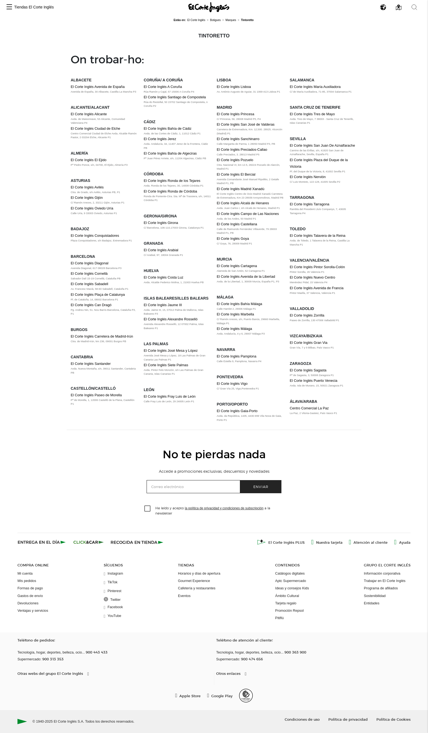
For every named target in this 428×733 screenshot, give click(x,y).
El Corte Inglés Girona (161, 223)
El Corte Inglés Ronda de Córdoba (170, 191)
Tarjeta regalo (285, 603)
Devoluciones (27, 603)
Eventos (184, 596)
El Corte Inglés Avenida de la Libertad (246, 276)
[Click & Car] (88, 542)
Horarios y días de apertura (199, 573)
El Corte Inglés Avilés (87, 187)
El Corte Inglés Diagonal (89, 263)
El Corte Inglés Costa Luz (163, 277)
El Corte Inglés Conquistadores (95, 236)
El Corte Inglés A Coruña (163, 87)
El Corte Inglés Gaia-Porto (237, 411)
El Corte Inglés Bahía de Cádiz (168, 128)
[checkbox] (147, 509)
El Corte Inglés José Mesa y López (171, 350)
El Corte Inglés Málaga (234, 329)
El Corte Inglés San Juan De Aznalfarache (322, 145)
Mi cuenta (24, 573)
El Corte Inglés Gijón (87, 198)
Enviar (260, 486)
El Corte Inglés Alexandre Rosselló (171, 319)
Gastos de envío (30, 596)
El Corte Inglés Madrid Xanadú (240, 189)
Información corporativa (382, 573)
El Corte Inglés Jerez (160, 139)
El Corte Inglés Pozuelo (235, 160)
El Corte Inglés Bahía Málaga (239, 304)
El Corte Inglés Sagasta (308, 370)
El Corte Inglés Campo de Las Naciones (248, 214)
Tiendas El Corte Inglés (34, 7)
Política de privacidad (348, 719)
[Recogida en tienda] (137, 542)
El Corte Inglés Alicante (89, 114)
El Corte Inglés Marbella (235, 314)
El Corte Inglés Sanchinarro (238, 139)
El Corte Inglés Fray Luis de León (170, 396)
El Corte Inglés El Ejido (88, 160)
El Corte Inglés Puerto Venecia (313, 381)
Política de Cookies (393, 719)
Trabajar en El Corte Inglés (384, 581)
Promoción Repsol (289, 610)
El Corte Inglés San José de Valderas (246, 124)
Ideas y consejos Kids (292, 588)
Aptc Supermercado (290, 581)
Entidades (371, 603)
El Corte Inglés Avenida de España (98, 87)
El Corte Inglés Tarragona (309, 204)
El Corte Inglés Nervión (308, 177)
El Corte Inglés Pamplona (236, 356)
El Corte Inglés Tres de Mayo (312, 114)
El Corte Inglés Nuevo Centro (312, 277)
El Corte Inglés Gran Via (309, 343)
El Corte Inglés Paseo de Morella (96, 395)
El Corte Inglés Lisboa (234, 87)
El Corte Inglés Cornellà (89, 273)
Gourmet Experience (194, 581)
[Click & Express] (42, 542)
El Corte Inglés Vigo (232, 384)
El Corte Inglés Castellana (237, 224)
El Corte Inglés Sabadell (89, 284)
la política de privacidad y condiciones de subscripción (224, 508)
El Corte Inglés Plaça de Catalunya (98, 294)
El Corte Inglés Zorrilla (307, 315)
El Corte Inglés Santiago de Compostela (175, 97)
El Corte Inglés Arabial (161, 250)
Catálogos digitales (290, 573)
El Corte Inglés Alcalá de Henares (243, 203)
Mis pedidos (26, 581)
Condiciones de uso (302, 719)
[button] (9, 7)
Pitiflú (279, 618)
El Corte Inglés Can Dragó (91, 305)
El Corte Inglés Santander (91, 364)
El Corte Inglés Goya (233, 239)
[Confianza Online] (246, 695)
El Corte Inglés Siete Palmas (166, 365)
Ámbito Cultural (287, 596)
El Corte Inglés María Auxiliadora (315, 87)
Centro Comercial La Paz (309, 408)
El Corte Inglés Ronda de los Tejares (172, 181)
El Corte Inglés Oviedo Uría (92, 208)
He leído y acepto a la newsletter (212, 510)
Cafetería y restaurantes (196, 588)
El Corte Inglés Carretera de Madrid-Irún (102, 336)
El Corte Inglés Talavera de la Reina (318, 236)
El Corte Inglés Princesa (235, 114)
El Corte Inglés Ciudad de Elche (95, 128)
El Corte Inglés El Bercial (236, 174)
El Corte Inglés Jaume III (163, 305)
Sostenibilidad (375, 596)
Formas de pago (30, 588)
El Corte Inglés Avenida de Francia (317, 288)
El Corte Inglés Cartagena (237, 266)
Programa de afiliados (381, 588)
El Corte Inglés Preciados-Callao (242, 149)
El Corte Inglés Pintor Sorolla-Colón (317, 267)
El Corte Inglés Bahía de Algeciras (170, 153)
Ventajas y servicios (32, 610)
